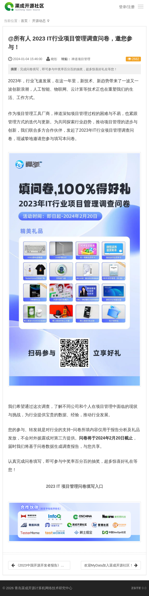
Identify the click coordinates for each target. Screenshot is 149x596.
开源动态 (39, 21)
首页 (24, 21)
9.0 (138, 588)
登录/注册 (127, 7)
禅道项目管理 (80, 59)
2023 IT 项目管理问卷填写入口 (74, 486)
